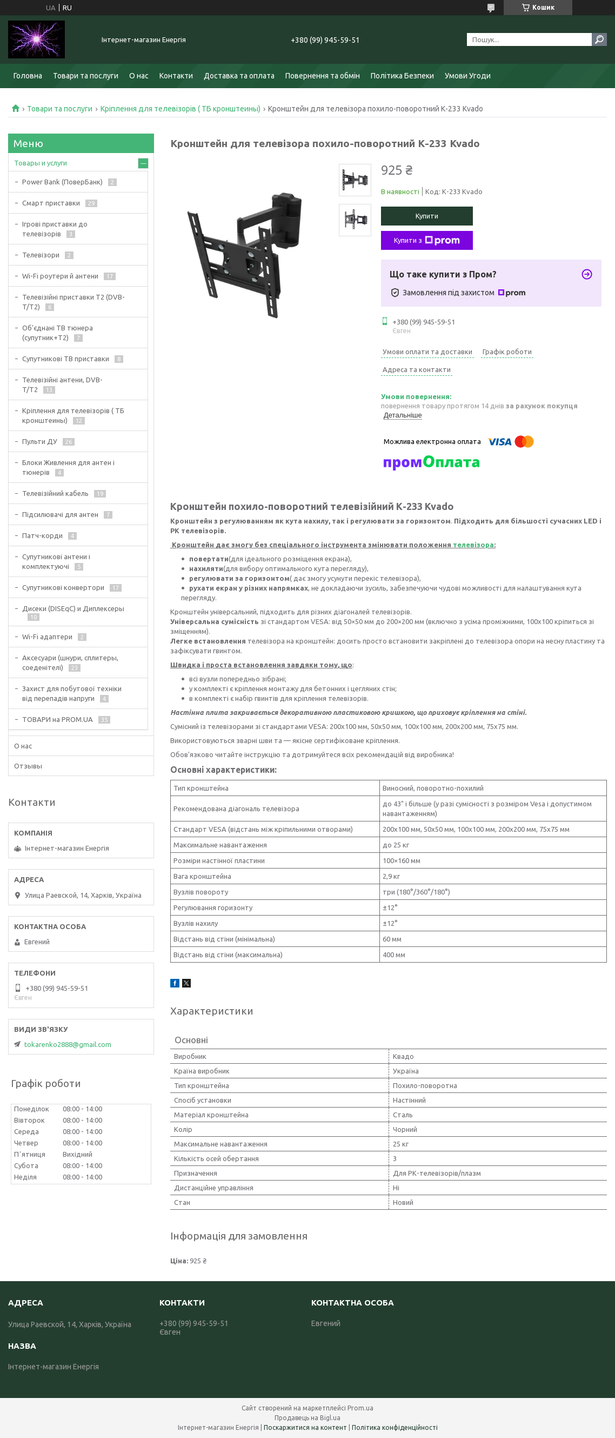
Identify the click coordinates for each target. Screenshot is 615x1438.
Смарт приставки (51, 203)
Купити (427, 216)
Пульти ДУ (39, 441)
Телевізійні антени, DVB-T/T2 (62, 384)
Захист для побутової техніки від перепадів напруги (72, 693)
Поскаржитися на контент (305, 1427)
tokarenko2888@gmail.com (67, 1044)
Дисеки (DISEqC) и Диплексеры (73, 608)
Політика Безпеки (402, 75)
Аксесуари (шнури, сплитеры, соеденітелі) (70, 662)
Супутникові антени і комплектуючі (56, 561)
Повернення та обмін (322, 75)
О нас (139, 75)
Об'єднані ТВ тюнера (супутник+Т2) (57, 332)
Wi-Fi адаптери (47, 636)
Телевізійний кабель (55, 493)
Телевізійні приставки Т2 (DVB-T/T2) (73, 301)
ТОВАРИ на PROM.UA (57, 719)
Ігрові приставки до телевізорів (55, 228)
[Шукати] (599, 39)
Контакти (176, 75)
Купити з (427, 241)
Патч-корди (42, 535)
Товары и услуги (40, 163)
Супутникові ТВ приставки (65, 358)
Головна (28, 75)
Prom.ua (360, 1408)
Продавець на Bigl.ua (307, 1417)
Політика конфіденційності (395, 1427)
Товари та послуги (85, 75)
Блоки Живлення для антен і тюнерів (68, 467)
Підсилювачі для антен (60, 514)
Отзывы (28, 766)
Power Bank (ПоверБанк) (62, 181)
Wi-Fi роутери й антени (60, 276)
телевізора (473, 544)
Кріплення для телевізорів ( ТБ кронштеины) (180, 108)
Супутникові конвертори (63, 587)
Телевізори (40, 255)
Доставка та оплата (239, 75)
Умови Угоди (468, 75)
